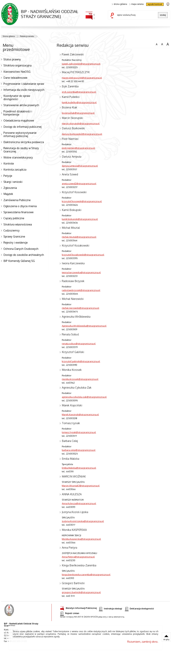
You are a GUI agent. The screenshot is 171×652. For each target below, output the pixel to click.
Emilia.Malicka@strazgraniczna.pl (79, 467)
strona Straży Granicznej (168, 4)
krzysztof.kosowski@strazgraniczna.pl (82, 201)
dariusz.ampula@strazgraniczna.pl (80, 165)
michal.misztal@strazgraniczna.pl (79, 236)
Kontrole (8, 163)
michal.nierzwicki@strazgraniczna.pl (80, 307)
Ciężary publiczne (13, 218)
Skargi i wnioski (12, 181)
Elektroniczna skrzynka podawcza (23, 142)
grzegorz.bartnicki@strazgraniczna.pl (81, 592)
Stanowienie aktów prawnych (21, 105)
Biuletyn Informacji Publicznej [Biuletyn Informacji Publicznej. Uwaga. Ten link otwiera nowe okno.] (78, 607)
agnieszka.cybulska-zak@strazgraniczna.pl (84, 396)
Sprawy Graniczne (14, 236)
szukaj (113, 15)
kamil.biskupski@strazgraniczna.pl (80, 219)
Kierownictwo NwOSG (16, 71)
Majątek (8, 194)
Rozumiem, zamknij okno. (142, 641)
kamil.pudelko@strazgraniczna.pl (79, 102)
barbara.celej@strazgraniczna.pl (78, 449)
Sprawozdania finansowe (18, 212)
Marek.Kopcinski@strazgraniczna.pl (80, 414)
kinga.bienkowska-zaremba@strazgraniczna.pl (86, 574)
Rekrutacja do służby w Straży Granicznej (21, 149)
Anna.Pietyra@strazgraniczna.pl (78, 556)
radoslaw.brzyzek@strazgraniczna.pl (81, 290)
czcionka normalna (156, 44)
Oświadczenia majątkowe (18, 120)
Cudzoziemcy (11, 230)
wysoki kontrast (155, 4)
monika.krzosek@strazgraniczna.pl (80, 379)
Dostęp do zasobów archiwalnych (23, 255)
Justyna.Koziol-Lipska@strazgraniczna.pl (83, 521)
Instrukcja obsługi (110, 609)
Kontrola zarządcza (14, 169)
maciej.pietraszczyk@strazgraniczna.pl (82, 77)
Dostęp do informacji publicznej (22, 126)
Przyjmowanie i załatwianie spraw (23, 83)
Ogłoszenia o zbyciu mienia (20, 206)
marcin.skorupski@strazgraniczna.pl (81, 123)
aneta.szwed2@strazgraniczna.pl (79, 183)
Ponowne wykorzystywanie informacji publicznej (20, 134)
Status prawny (12, 59)
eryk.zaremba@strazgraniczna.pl (79, 91)
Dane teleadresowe (15, 77)
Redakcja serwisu (27, 36)
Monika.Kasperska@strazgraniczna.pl (81, 538)
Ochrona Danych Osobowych (20, 248)
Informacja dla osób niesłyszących (23, 89)
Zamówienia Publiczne (17, 200)
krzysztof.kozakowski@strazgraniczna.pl (83, 254)
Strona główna (9, 36)
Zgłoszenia (10, 188)
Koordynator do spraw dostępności (16, 97)
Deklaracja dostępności (139, 609)
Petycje (7, 175)
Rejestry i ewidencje (15, 242)
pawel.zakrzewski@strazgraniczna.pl (81, 63)
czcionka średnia (162, 44)
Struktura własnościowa (17, 224)
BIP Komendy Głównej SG (19, 261)
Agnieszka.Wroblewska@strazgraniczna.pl (84, 325)
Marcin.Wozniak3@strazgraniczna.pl (81, 485)
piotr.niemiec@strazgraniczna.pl (78, 147)
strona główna (119, 4)
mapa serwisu (136, 4)
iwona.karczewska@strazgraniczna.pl (81, 272)
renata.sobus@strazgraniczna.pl (79, 343)
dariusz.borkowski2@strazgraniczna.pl (82, 133)
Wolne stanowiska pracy (18, 157)
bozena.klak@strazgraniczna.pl (78, 112)
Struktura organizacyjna (17, 65)
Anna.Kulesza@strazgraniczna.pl (79, 503)
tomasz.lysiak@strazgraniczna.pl (79, 432)
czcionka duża (167, 44)
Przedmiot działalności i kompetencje (17, 113)
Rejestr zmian (69, 613)
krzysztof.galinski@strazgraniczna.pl (81, 361)
